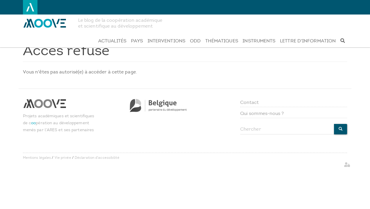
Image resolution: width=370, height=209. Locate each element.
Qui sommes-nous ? (262, 113)
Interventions (166, 41)
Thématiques (221, 41)
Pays (137, 41)
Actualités (112, 41)
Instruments (259, 41)
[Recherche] (342, 41)
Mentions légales (37, 158)
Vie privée (63, 158)
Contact (249, 102)
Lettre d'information (308, 41)
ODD (195, 41)
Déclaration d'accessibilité (97, 158)
